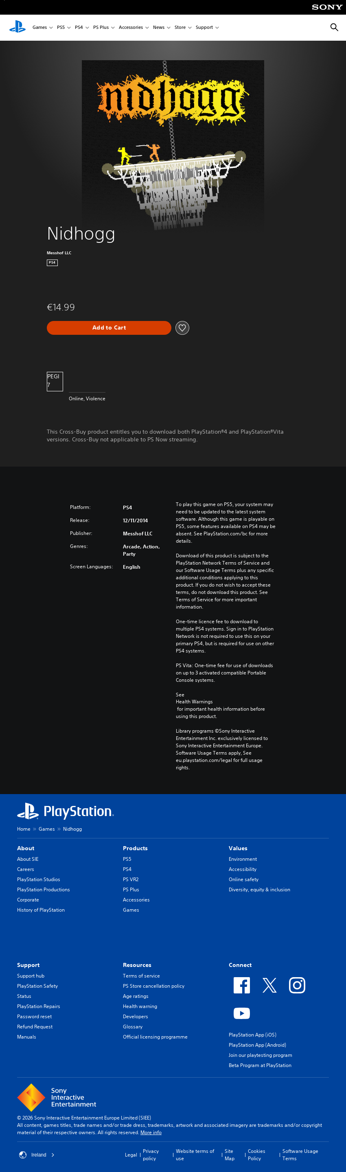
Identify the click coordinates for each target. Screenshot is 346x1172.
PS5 (61, 28)
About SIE (27, 859)
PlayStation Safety (37, 985)
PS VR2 (130, 879)
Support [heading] (28, 965)
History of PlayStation (41, 909)
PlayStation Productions (43, 889)
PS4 (79, 28)
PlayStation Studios (38, 879)
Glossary (132, 1026)
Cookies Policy (256, 1155)
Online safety (243, 879)
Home (24, 828)
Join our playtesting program (260, 1055)
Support (204, 28)
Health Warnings (194, 701)
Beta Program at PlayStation (260, 1065)
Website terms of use (195, 1155)
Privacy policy (151, 1155)
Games (40, 28)
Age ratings (136, 996)
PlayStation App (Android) (257, 1044)
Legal (131, 1154)
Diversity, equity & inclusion (259, 889)
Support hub (30, 975)
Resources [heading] (137, 965)
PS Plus (101, 28)
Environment (243, 859)
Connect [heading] (240, 965)
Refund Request (35, 1026)
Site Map (229, 1155)
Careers (25, 869)
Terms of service (141, 975)
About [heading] (25, 848)
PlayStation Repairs (38, 1006)
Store (180, 28)
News (158, 28)
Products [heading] (135, 848)
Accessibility (242, 869)
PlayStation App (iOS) (252, 1034)
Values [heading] (238, 848)
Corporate (28, 899)
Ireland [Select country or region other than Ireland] (37, 1155)
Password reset (34, 1016)
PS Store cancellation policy (153, 985)
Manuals (26, 1036)
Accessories (131, 28)
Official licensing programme (155, 1036)
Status (24, 996)
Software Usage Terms (300, 1155)
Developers (135, 1016)
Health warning (140, 1006)
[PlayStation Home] (17, 28)
